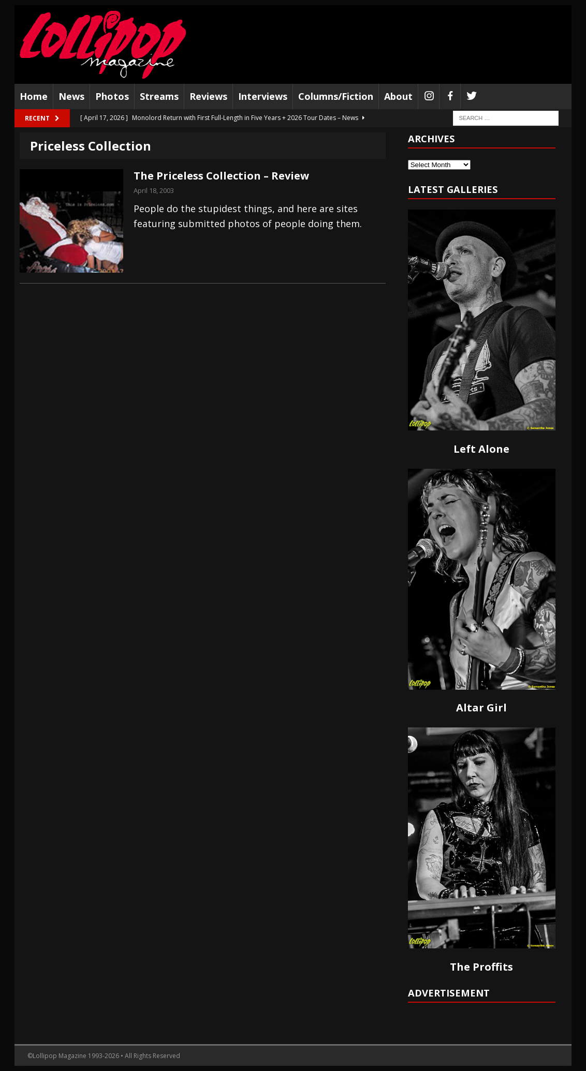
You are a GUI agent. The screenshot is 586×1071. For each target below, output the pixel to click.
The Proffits (481, 967)
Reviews (208, 96)
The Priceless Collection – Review (221, 176)
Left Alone (481, 449)
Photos (112, 96)
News (71, 96)
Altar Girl (481, 708)
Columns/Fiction (335, 96)
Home (34, 96)
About (398, 96)
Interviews (262, 96)
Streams (159, 96)
